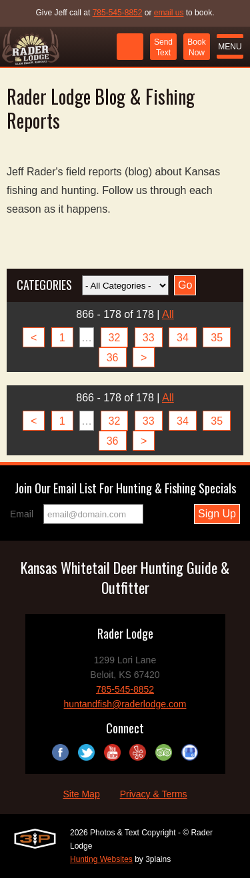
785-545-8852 (118, 12)
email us (169, 12)
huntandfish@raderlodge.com (125, 704)
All (168, 314)
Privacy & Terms (153, 794)
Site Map (81, 794)
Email (21, 514)
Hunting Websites (101, 859)
